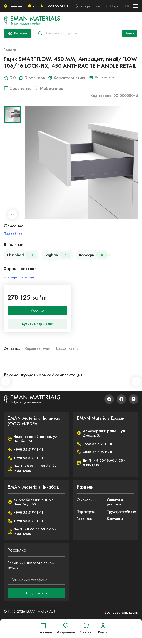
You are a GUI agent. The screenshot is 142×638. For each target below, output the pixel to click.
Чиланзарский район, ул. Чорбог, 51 (33, 438)
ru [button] (32, 6)
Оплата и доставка (115, 501)
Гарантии (84, 518)
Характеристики (38, 348)
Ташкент (14, 6)
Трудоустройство (120, 511)
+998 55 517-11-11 (25, 449)
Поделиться (101, 76)
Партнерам (86, 511)
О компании (86, 499)
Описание (12, 348)
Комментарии (67, 348)
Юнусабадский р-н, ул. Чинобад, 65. (31, 501)
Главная (10, 50)
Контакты (115, 518)
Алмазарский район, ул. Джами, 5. (101, 433)
